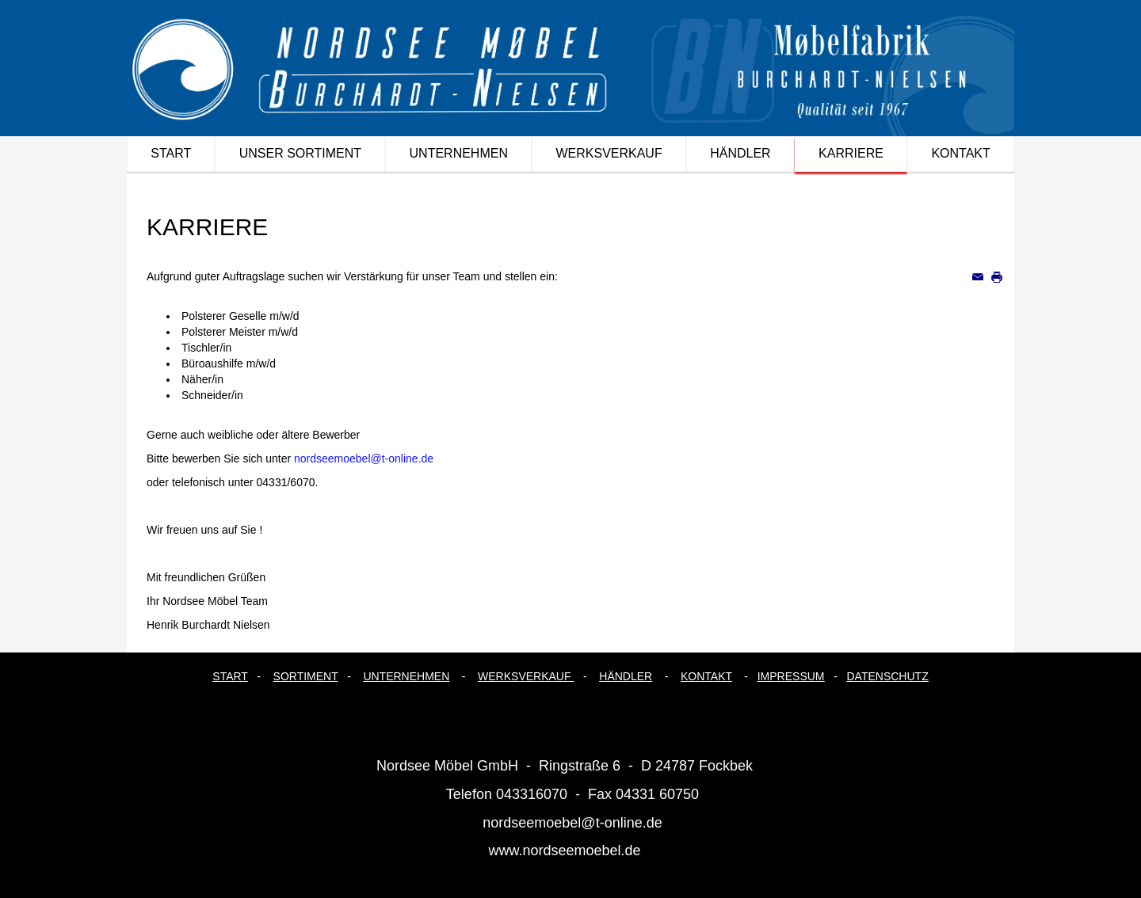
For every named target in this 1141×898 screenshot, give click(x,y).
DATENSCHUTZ (888, 676)
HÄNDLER (625, 676)
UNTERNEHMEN (406, 676)
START (229, 676)
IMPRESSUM (791, 676)
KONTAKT (706, 676)
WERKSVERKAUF (524, 676)
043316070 (531, 794)
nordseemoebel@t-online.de (363, 458)
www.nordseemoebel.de (564, 850)
